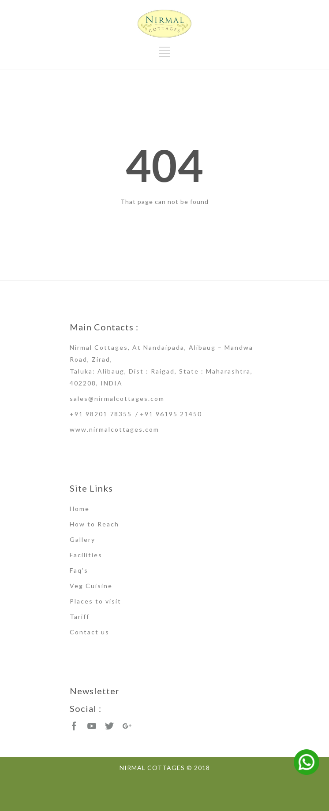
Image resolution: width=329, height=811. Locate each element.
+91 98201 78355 (101, 414)
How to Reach (94, 524)
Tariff (80, 616)
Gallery (82, 539)
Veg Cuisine (91, 585)
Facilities (86, 555)
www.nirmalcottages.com (114, 429)
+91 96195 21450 (171, 414)
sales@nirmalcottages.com (117, 398)
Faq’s (79, 570)
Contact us (89, 632)
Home (80, 508)
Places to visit (95, 601)
